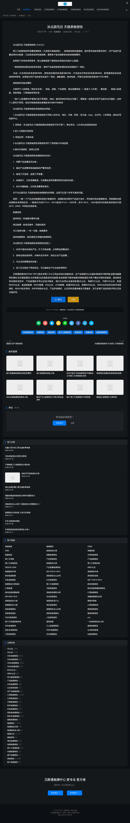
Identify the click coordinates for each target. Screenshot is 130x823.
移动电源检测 (10, 576)
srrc (89, 618)
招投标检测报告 (52, 614)
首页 (18, 9)
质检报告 (37, 9)
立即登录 (59, 424)
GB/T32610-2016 (53, 572)
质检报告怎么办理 (53, 576)
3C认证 (10, 650)
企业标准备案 (92, 631)
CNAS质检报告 (11, 618)
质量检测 (89, 333)
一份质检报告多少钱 (95, 622)
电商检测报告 (12, 745)
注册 (72, 424)
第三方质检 (9, 560)
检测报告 (65, 4)
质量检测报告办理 (94, 597)
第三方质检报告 (11, 564)
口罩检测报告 (49, 9)
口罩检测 (8, 589)
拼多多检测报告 (102, 9)
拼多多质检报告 (11, 631)
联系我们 (55, 794)
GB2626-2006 (10, 568)
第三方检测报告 (65, 333)
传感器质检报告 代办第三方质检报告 (109, 344)
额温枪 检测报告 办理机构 (106, 398)
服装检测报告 (92, 627)
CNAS (89, 547)
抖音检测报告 (12, 710)
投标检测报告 (10, 610)
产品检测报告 (92, 560)
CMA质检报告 (12, 660)
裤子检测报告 (12, 756)
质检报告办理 (51, 551)
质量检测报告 (101, 333)
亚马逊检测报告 (13, 678)
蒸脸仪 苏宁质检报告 (14, 344)
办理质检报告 (92, 556)
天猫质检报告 (28, 333)
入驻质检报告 (51, 618)
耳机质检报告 (10, 581)
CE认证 (10, 653)
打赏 (73, 300)
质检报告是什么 (52, 601)
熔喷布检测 (91, 601)
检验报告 (51, 333)
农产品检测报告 (13, 692)
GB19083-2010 (11, 597)
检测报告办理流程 (12, 585)
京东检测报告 (62, 9)
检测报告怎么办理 (53, 610)
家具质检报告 (92, 585)
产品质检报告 (51, 560)
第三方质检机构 (93, 564)
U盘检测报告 (92, 635)
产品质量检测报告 (53, 568)
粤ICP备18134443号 (65, 816)
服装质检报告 (92, 614)
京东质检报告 (51, 597)
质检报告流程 (92, 576)
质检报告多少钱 (11, 601)
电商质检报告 (10, 614)
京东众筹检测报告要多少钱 (17, 398)
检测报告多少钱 (11, 606)
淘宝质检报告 (51, 606)
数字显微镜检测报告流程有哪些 (18, 374)
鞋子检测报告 (12, 763)
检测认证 (10, 735)
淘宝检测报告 (88, 9)
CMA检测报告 (10, 627)
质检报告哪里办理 (53, 593)
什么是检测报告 (52, 627)
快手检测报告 (12, 706)
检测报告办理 (51, 564)
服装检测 (49, 622)
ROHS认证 (11, 671)
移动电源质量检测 (12, 593)
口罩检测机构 (92, 606)
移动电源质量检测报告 (96, 589)
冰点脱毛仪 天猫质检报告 (65, 27)
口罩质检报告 (10, 635)
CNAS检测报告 (52, 631)
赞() (86, 33)
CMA (7, 551)
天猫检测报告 (75, 9)
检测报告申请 (10, 572)
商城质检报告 (92, 610)
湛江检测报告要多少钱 (45, 374)
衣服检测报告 (12, 752)
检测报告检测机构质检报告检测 (108, 374)
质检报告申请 (92, 572)
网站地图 (74, 811)
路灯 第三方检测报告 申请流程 (79, 398)
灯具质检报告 (51, 581)
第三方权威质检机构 (13, 622)
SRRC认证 (91, 568)
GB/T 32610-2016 (94, 581)
